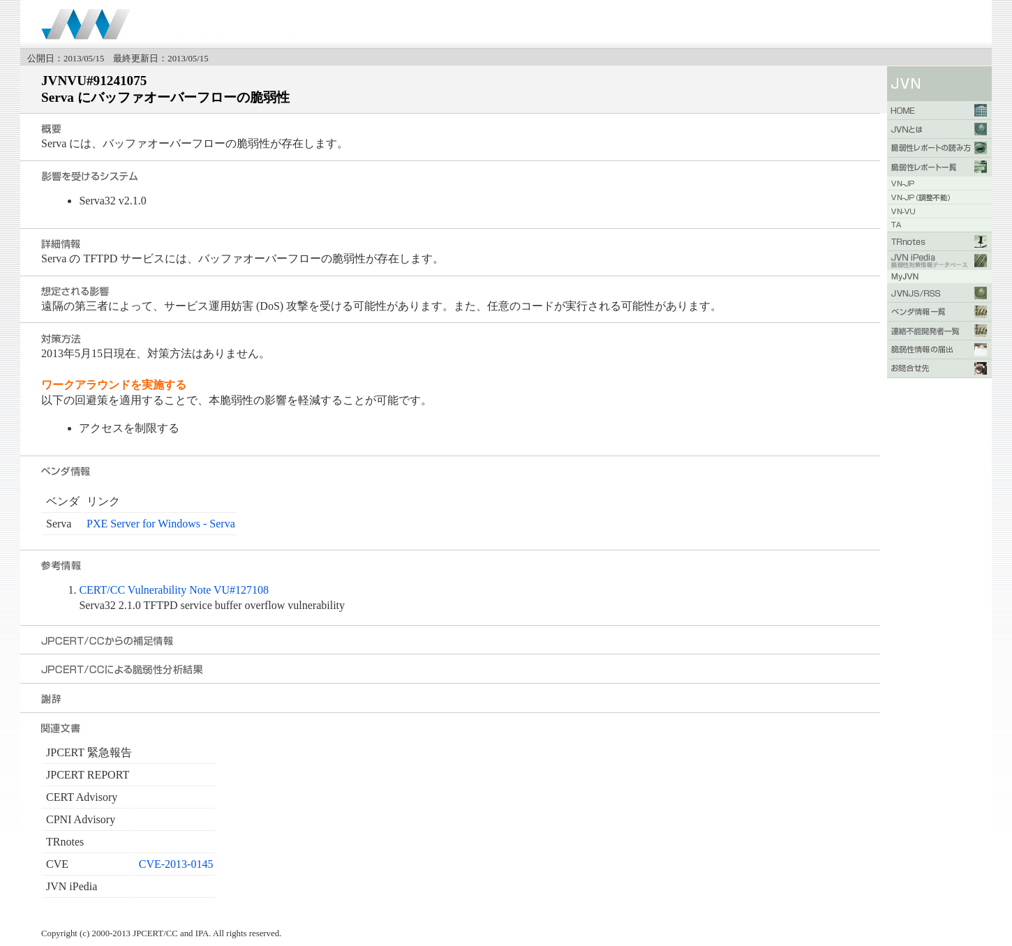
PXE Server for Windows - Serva (161, 524)
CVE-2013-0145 (176, 864)
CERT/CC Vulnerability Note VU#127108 (174, 590)
